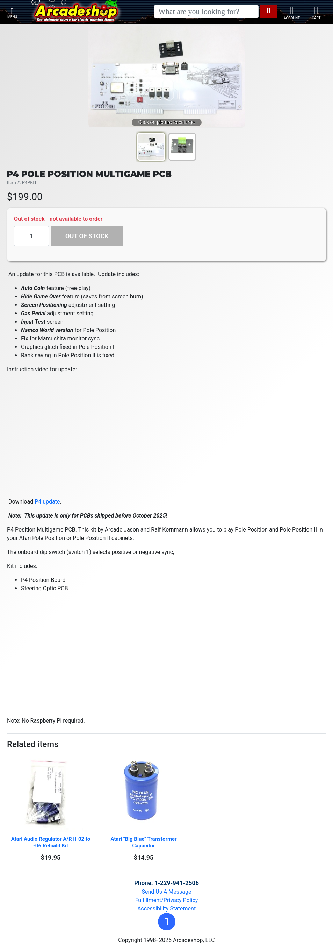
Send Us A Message (166, 891)
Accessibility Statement (166, 908)
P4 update (47, 501)
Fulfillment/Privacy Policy (166, 900)
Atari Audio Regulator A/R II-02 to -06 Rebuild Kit (51, 842)
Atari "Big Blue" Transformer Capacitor (144, 842)
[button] (166, 921)
